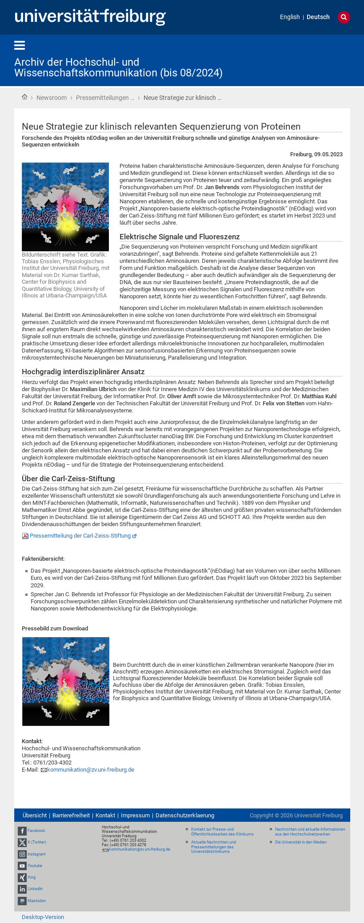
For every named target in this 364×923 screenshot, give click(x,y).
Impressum (135, 815)
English (290, 17)
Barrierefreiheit (71, 815)
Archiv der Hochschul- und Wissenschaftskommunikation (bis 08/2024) (118, 67)
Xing (32, 877)
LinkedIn (35, 889)
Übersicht (35, 815)
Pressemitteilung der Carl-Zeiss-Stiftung (80, 535)
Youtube (35, 866)
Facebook (36, 830)
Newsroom (51, 97)
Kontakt (105, 815)
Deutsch (318, 17)
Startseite (24, 97)
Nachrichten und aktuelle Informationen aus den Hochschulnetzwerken (310, 831)
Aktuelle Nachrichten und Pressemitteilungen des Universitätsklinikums (213, 847)
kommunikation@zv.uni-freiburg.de (90, 769)
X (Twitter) (37, 842)
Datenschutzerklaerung (185, 815)
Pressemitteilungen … (105, 97)
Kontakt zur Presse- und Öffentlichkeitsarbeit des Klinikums (222, 831)
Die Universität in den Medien (301, 842)
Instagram (37, 854)
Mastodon (37, 901)
